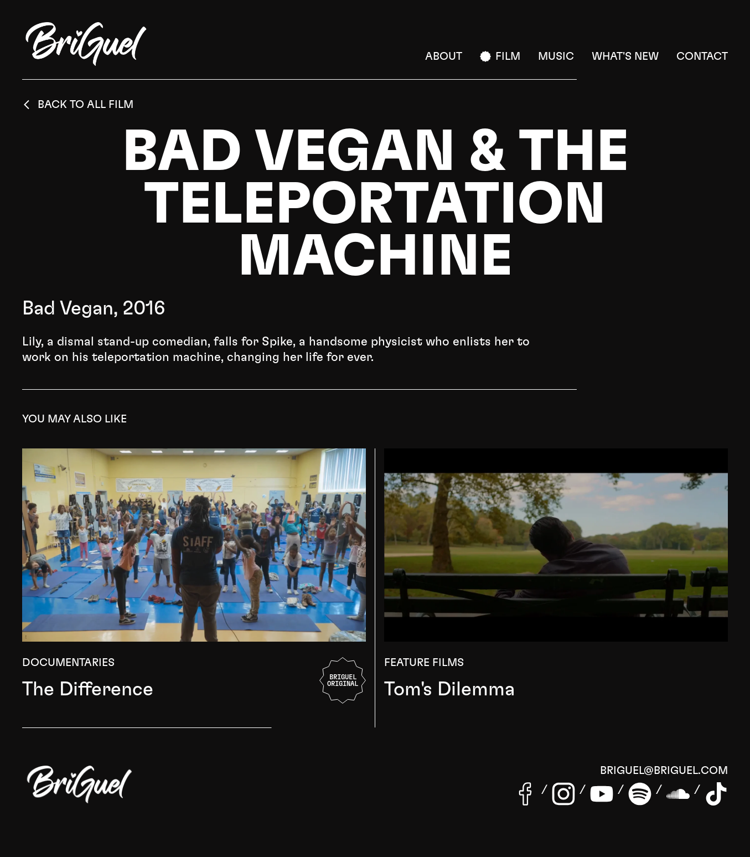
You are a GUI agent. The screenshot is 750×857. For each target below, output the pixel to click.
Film (500, 56)
